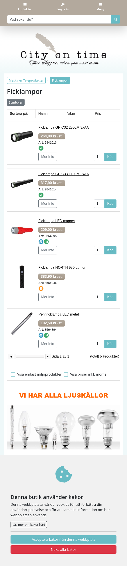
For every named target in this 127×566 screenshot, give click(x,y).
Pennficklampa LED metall (59, 314)
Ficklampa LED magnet (56, 221)
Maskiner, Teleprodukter (26, 80)
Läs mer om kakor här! (29, 524)
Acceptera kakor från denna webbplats (63, 539)
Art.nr (71, 113)
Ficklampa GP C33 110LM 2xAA (63, 174)
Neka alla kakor (63, 549)
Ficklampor (60, 80)
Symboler (16, 102)
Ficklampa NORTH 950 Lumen (62, 267)
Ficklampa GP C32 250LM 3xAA (63, 127)
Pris (98, 113)
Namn (43, 113)
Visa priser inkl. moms (88, 374)
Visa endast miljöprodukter (39, 374)
